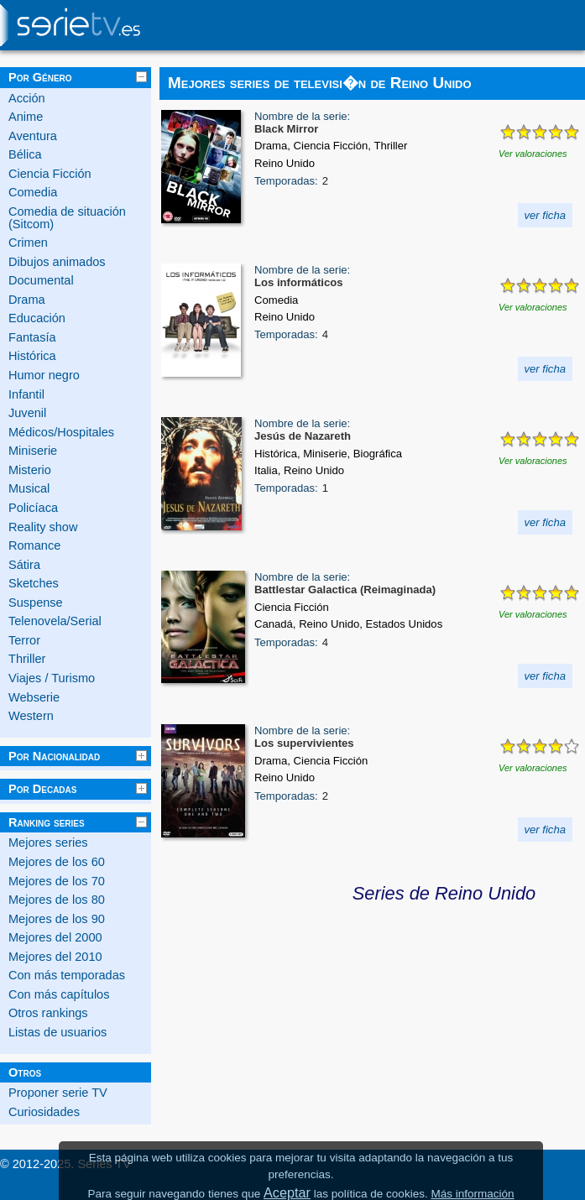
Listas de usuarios (57, 1032)
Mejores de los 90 (56, 919)
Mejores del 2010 (55, 956)
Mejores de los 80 (56, 899)
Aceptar (287, 1192)
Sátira (24, 564)
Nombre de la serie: (302, 116)
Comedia (32, 192)
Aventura (32, 136)
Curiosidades (44, 1112)
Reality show (42, 527)
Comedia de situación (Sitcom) (67, 218)
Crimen (28, 242)
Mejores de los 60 (56, 862)
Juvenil (27, 413)
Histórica (32, 356)
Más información (472, 1193)
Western (31, 716)
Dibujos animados (57, 262)
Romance (34, 545)
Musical (29, 488)
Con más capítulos (58, 994)
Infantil (26, 394)
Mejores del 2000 (55, 937)
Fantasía (32, 337)
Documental (41, 280)
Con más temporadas (66, 975)
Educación (36, 318)
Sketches (33, 583)
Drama (26, 299)
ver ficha (546, 215)
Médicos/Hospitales (61, 432)
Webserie (34, 697)
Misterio (29, 470)
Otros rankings (48, 1013)
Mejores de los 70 (56, 881)
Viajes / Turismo (51, 678)
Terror (24, 640)
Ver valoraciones (533, 154)
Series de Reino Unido (444, 893)
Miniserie (32, 450)
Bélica (25, 154)
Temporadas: (286, 180)
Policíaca (33, 507)
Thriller (26, 658)
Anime (25, 116)
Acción (26, 98)
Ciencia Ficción (49, 173)
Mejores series (48, 842)
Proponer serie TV (57, 1092)
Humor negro (44, 375)
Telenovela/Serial (55, 621)
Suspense (35, 602)
